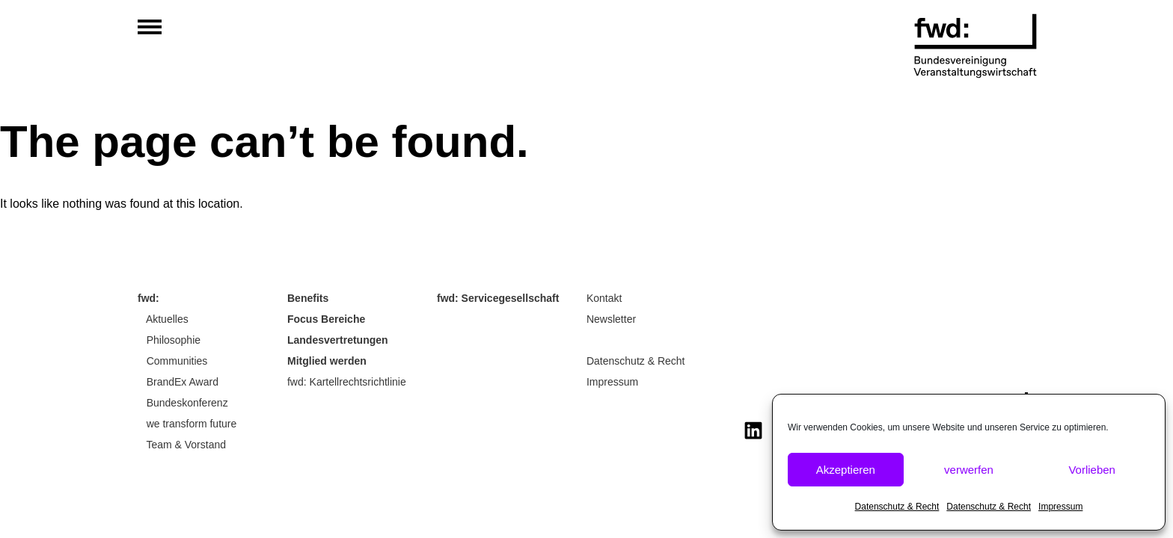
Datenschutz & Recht (897, 506)
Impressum (1060, 506)
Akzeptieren (845, 469)
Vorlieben (1091, 469)
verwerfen (968, 469)
